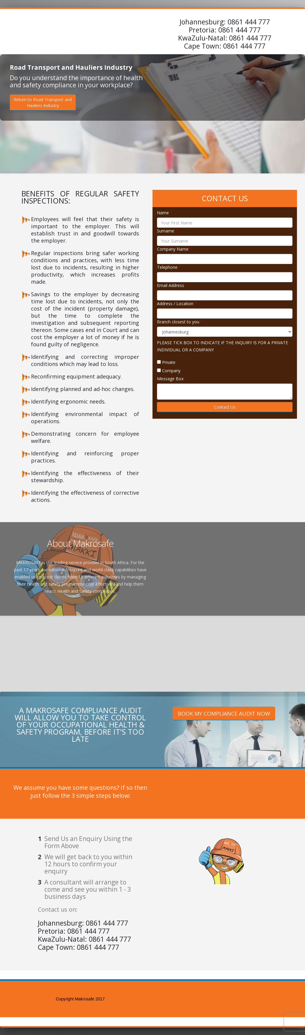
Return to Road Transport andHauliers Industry (43, 102)
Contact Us (225, 407)
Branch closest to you (180, 322)
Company (171, 370)
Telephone (169, 267)
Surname (167, 231)
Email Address (172, 285)
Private (168, 362)
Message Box (172, 378)
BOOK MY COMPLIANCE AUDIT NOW (224, 713)
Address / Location (177, 303)
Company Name (174, 249)
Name (164, 212)
